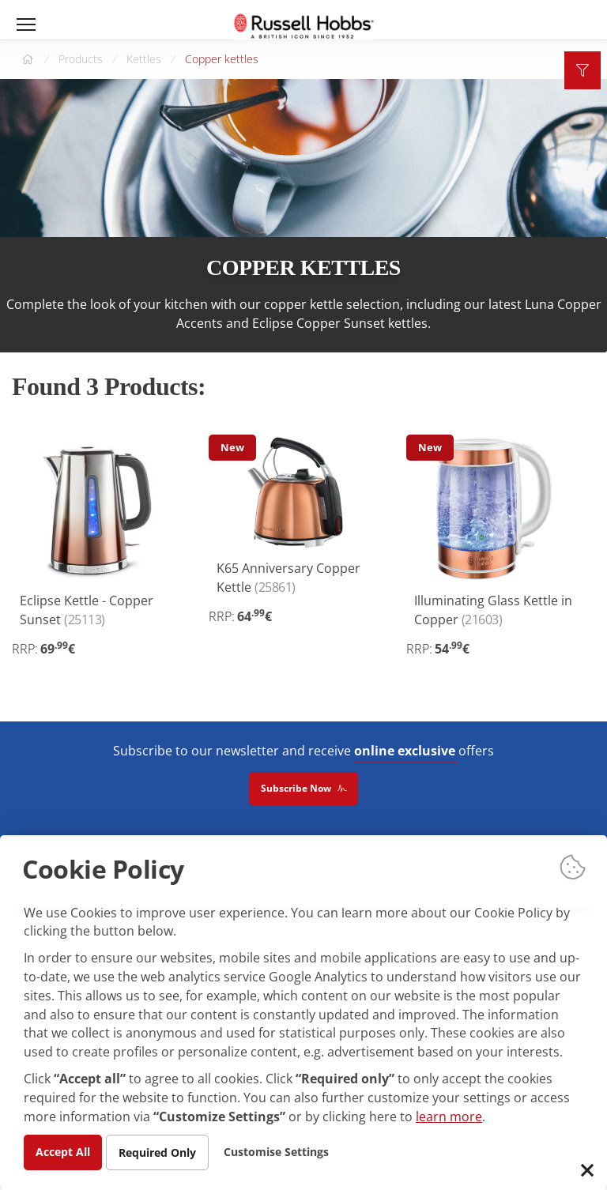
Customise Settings (277, 1150)
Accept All (63, 1150)
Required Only (157, 1151)
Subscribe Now (303, 788)
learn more (449, 1116)
